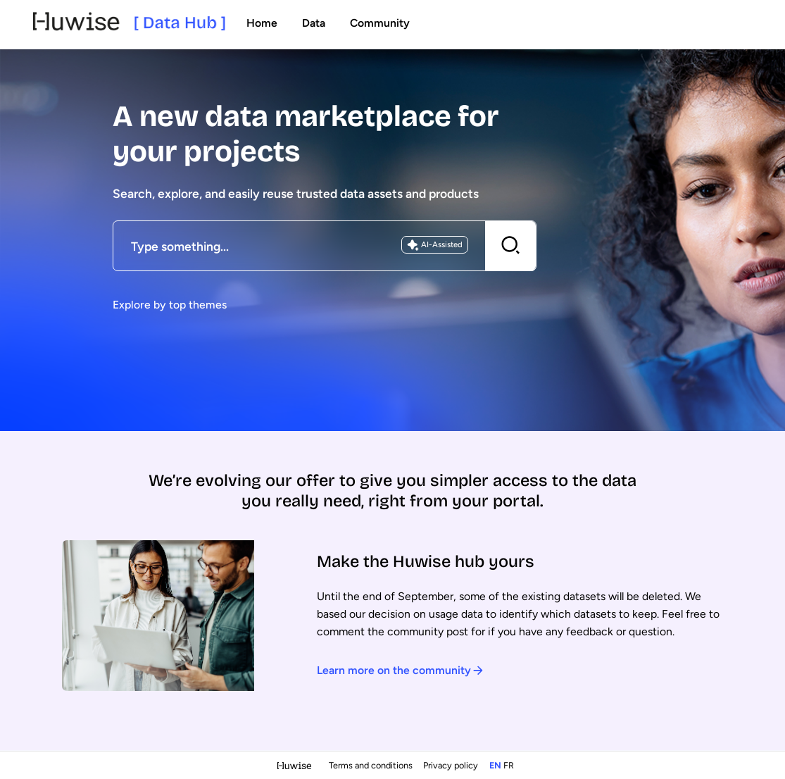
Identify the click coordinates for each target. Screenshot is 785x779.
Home (261, 23)
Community (380, 23)
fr (508, 765)
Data (313, 23)
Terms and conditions (372, 765)
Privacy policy (451, 765)
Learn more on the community (400, 670)
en (495, 765)
